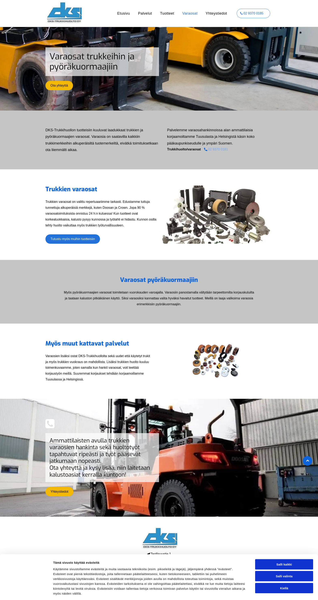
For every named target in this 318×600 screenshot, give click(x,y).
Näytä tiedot (217, 592)
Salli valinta (284, 561)
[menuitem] (123, 13)
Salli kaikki (284, 549)
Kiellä (284, 573)
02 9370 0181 (218, 149)
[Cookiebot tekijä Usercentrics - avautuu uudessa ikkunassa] (26, 592)
